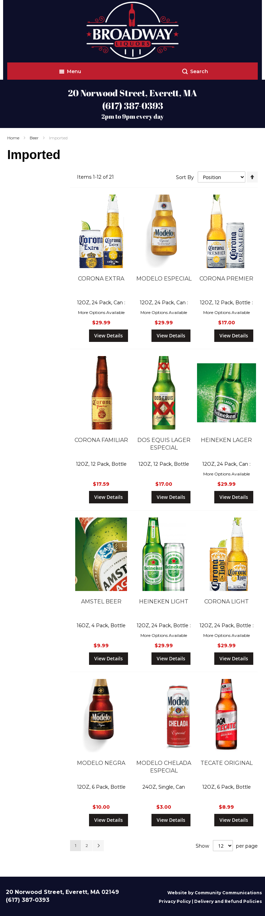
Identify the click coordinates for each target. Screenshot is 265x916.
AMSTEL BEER (101, 601)
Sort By (185, 177)
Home (13, 137)
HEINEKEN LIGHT (163, 601)
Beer (35, 137)
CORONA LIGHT (226, 601)
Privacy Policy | (176, 901)
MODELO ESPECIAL (164, 278)
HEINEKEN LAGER (226, 440)
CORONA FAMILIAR (101, 440)
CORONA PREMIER (226, 278)
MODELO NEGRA (101, 763)
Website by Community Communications (214, 892)
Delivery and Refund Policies (228, 901)
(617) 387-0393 (132, 105)
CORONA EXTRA (101, 278)
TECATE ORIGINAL (226, 763)
